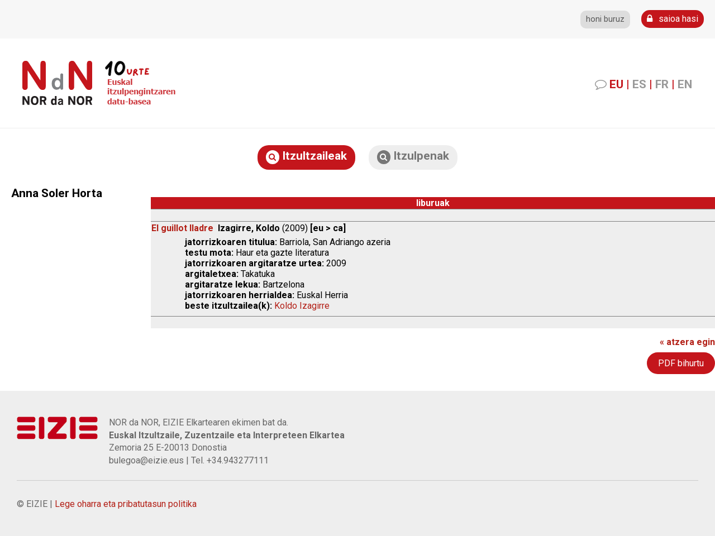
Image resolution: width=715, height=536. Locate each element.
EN (685, 84)
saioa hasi (672, 18)
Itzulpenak (413, 156)
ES (639, 84)
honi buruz (605, 19)
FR (662, 84)
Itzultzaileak (306, 156)
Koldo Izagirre (302, 305)
